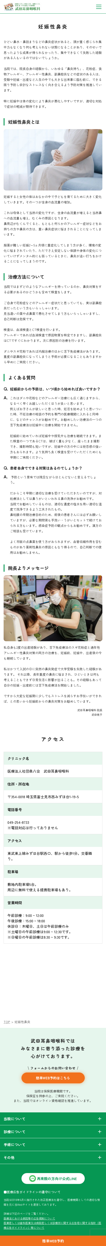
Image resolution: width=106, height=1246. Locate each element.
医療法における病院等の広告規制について (29, 1218)
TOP (7, 1021)
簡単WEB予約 (53, 1241)
